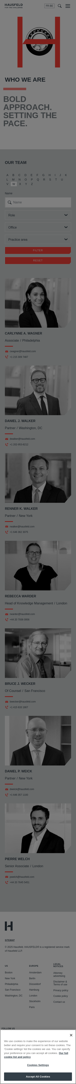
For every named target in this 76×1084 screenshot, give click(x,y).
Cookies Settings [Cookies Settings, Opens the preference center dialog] (38, 1069)
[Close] (71, 1039)
